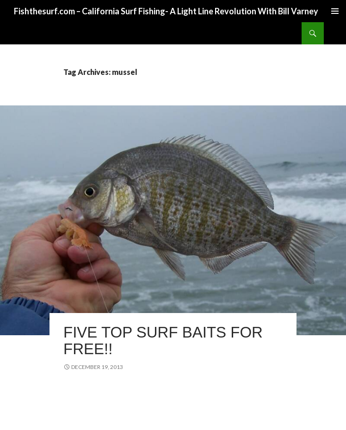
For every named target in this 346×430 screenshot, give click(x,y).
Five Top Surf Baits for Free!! (163, 340)
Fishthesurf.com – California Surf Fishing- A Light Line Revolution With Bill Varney (166, 11)
